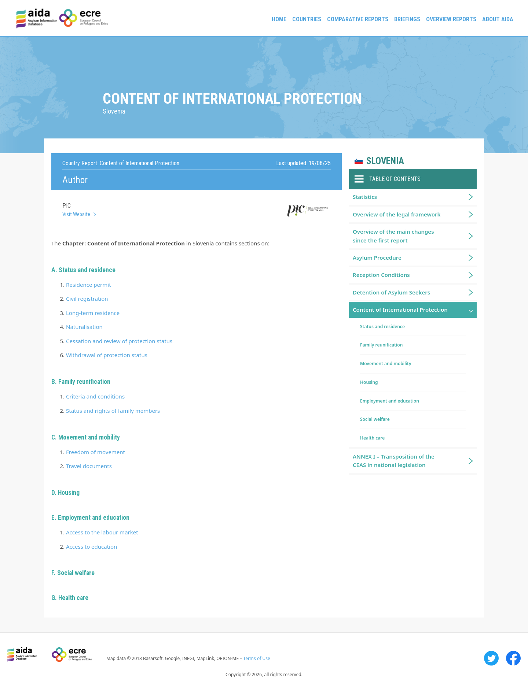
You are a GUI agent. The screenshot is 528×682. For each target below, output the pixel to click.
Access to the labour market (102, 532)
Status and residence (382, 326)
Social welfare (76, 573)
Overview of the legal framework (396, 214)
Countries (306, 19)
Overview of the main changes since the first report (393, 236)
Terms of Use (256, 658)
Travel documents (89, 466)
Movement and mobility (385, 363)
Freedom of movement (95, 452)
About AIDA (497, 19)
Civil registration (87, 298)
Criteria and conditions (95, 396)
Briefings (407, 19)
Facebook (513, 658)
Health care (73, 597)
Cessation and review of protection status (119, 341)
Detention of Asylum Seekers (391, 292)
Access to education (91, 546)
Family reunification (381, 345)
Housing (69, 492)
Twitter (491, 658)
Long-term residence (93, 312)
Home (279, 19)
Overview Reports (451, 19)
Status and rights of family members (113, 410)
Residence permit (88, 284)
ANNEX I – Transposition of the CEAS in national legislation (393, 460)
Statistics (365, 196)
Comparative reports (357, 19)
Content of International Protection (400, 309)
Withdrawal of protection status (106, 355)
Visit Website (76, 214)
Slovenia (385, 161)
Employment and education (389, 401)
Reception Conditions (381, 274)
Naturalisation (84, 326)
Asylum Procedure (377, 257)
